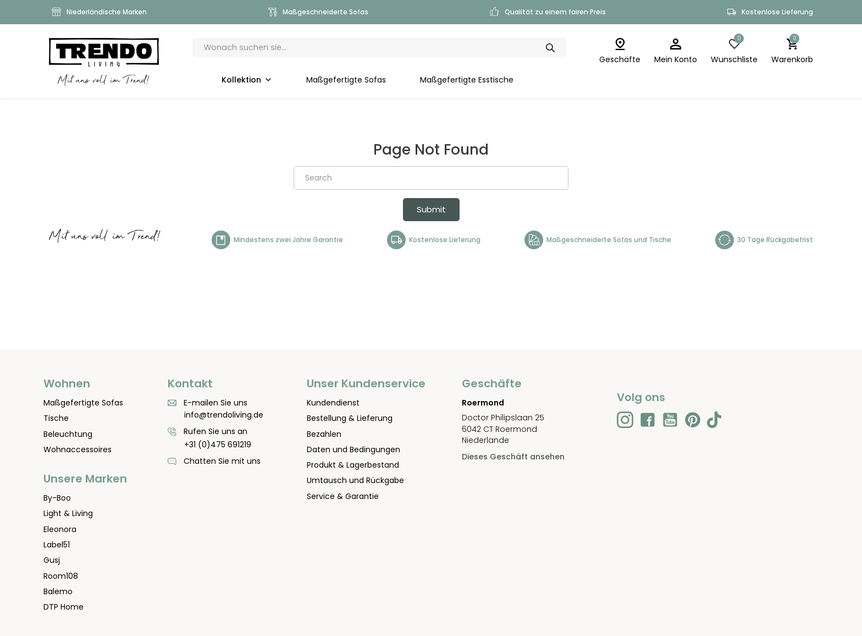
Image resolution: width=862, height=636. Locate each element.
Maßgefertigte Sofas (346, 80)
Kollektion (247, 80)
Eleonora (59, 529)
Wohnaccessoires (77, 449)
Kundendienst (333, 402)
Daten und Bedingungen (353, 449)
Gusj (51, 560)
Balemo (58, 591)
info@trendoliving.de (223, 414)
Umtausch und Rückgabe (355, 480)
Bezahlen (324, 434)
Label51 (56, 544)
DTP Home (63, 606)
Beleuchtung (67, 434)
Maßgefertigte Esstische (466, 80)
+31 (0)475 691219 (217, 444)
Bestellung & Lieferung (350, 418)
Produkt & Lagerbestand (353, 464)
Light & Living (68, 513)
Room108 (60, 576)
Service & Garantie (343, 496)
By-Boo (57, 497)
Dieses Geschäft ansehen (513, 456)
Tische (56, 418)
